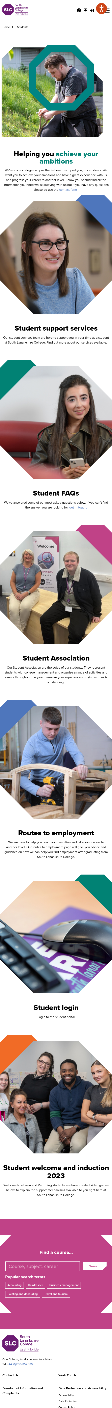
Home (6, 27)
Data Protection (68, 1401)
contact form (69, 189)
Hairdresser (35, 1285)
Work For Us (67, 1375)
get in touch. (78, 507)
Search (94, 1266)
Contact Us (10, 1375)
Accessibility (66, 1395)
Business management (64, 1285)
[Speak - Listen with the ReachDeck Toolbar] (101, 8)
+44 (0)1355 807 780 (20, 1364)
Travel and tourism (56, 1294)
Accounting (14, 1285)
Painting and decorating (22, 1294)
